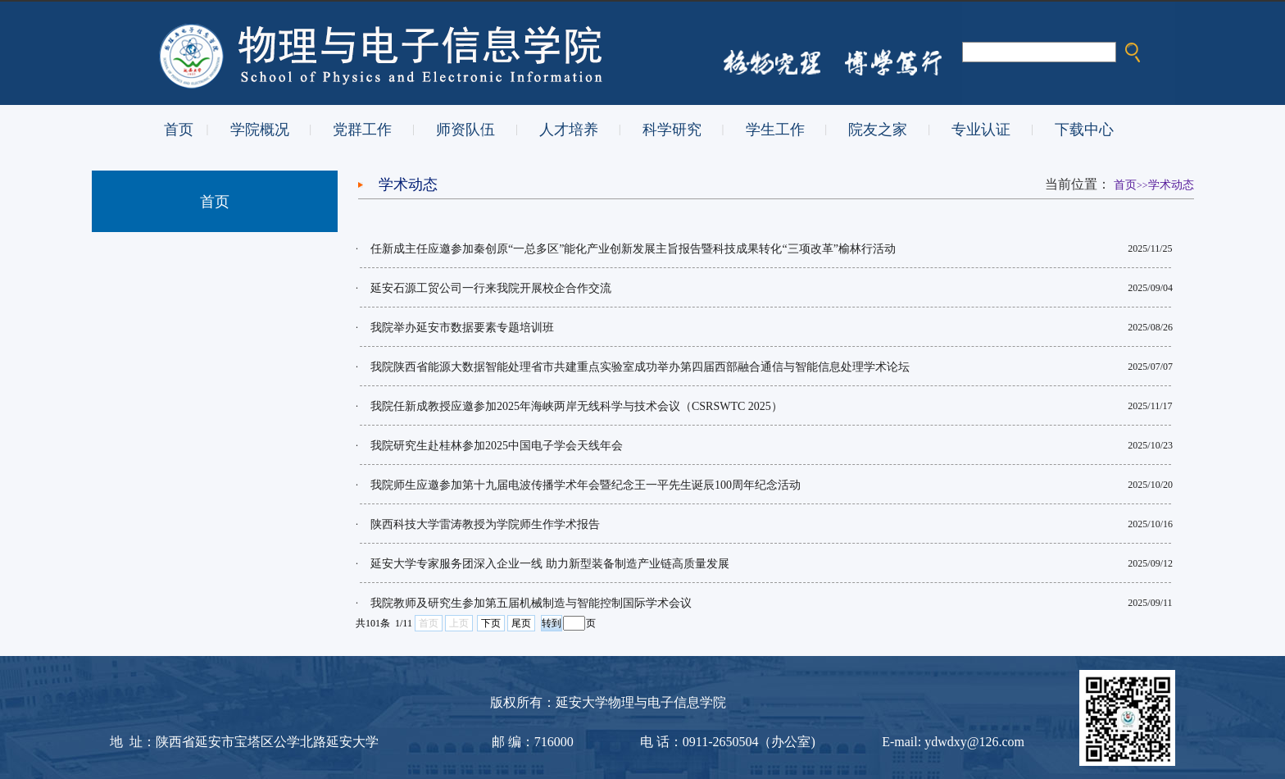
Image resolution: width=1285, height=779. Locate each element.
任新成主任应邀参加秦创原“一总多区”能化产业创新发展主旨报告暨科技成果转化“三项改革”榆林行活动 (633, 249)
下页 (491, 623)
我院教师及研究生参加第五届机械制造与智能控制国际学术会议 (531, 603)
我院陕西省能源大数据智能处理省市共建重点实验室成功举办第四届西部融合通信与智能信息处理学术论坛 (640, 367)
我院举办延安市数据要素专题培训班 (462, 327)
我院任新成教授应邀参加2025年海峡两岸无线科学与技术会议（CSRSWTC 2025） (576, 406)
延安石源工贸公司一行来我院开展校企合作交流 (490, 288)
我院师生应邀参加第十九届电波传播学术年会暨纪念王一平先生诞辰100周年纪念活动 (585, 485)
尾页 (521, 623)
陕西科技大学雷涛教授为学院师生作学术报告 (485, 524)
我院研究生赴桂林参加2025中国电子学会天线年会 (496, 446)
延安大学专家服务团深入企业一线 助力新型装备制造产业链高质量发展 (549, 564)
